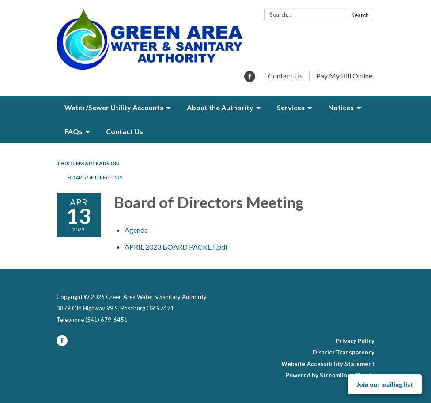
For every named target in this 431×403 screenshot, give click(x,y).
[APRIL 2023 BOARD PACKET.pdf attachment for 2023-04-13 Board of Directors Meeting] (176, 247)
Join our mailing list (384, 384)
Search (360, 15)
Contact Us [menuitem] (124, 131)
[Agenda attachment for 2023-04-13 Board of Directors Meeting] (136, 230)
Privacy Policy (355, 340)
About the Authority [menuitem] (220, 107)
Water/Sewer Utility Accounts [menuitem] (113, 107)
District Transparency (343, 352)
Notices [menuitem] (341, 107)
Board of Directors (95, 177)
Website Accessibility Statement (327, 363)
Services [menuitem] (291, 107)
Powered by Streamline (318, 375)
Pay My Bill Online (344, 75)
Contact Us (285, 75)
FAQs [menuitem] (73, 131)
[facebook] (249, 79)
